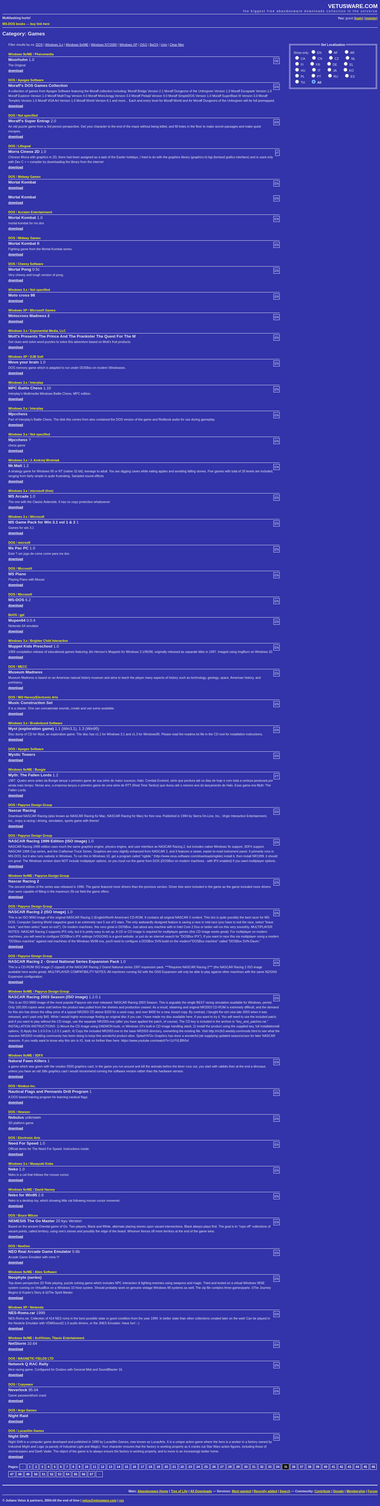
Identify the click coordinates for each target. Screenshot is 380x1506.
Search (285, 1491)
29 (238, 1467)
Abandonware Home (152, 1491)
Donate (338, 1491)
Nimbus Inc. (27, 1086)
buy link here (40, 24)
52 (51, 1474)
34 (278, 1467)
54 (67, 1474)
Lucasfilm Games (31, 1431)
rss (121, 1500)
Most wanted (241, 1491)
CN (319, 58)
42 (341, 1467)
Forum (373, 1491)
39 (317, 1467)
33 (270, 1467)
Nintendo (37, 1307)
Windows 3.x (54, 44)
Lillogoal (24, 146)
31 (254, 1467)
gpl (22, 615)
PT (318, 76)
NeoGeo (24, 1246)
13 (110, 1467)
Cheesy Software (30, 264)
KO (351, 70)
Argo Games (27, 1410)
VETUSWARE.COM (353, 6)
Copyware (25, 1384)
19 (158, 1467)
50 (35, 1474)
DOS (39, 44)
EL (351, 64)
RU (335, 76)
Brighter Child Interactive (49, 640)
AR (351, 52)
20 (166, 1467)
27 (222, 1467)
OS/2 (143, 44)
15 (126, 1467)
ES (352, 76)
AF (335, 52)
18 (150, 1467)
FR (317, 64)
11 (94, 1467)
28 (230, 1467)
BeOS (154, 44)
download (15, 70)
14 (118, 1467)
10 (86, 1467)
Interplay (36, 382)
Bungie (40, 769)
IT (318, 70)
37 (301, 1467)
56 (83, 1474)
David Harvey (45, 1189)
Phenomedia (44, 54)
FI (301, 64)
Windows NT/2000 (104, 44)
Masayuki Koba (41, 1163)
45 (365, 1467)
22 (182, 1467)
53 (59, 1474)
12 (102, 1467)
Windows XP (128, 44)
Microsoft (37, 516)
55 (75, 1474)
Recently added (265, 1491)
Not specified (28, 115)
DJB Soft (36, 356)
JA (334, 70)
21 (174, 1467)
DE (334, 64)
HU (302, 70)
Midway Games (29, 176)
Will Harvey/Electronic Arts (38, 697)
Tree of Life (179, 1491)
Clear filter (177, 44)
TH (302, 82)
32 (262, 1467)
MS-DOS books (13, 24)
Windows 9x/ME (77, 44)
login (358, 18)
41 (333, 1467)
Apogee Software (31, 80)
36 (293, 1467)
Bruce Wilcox (28, 1215)
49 (28, 1474)
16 (134, 1467)
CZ (336, 58)
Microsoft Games (43, 310)
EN (319, 52)
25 (206, 1467)
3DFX (39, 1055)
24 (198, 1467)
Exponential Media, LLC (48, 331)
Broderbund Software (46, 723)
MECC (22, 666)
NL (352, 58)
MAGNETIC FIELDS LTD (36, 1358)
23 (190, 1467)
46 (373, 1467)
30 (246, 1467)
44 (357, 1467)
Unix (164, 44)
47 (12, 1474)
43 (349, 1467)
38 (309, 1467)
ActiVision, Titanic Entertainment (59, 1338)
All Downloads (201, 1491)
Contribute (322, 1491)
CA (302, 58)
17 (142, 1467)
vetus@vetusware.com (99, 1500)
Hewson (24, 1112)
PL (302, 76)
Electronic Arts (29, 1138)
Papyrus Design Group (35, 805)
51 (43, 1474)
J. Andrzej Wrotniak (44, 460)
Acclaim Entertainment (35, 212)
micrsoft (24, 542)
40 (325, 1467)
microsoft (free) (41, 491)
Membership (355, 1491)
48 (20, 1474)
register (371, 18)
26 (214, 1467)
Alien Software (46, 1272)
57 (91, 1474)
